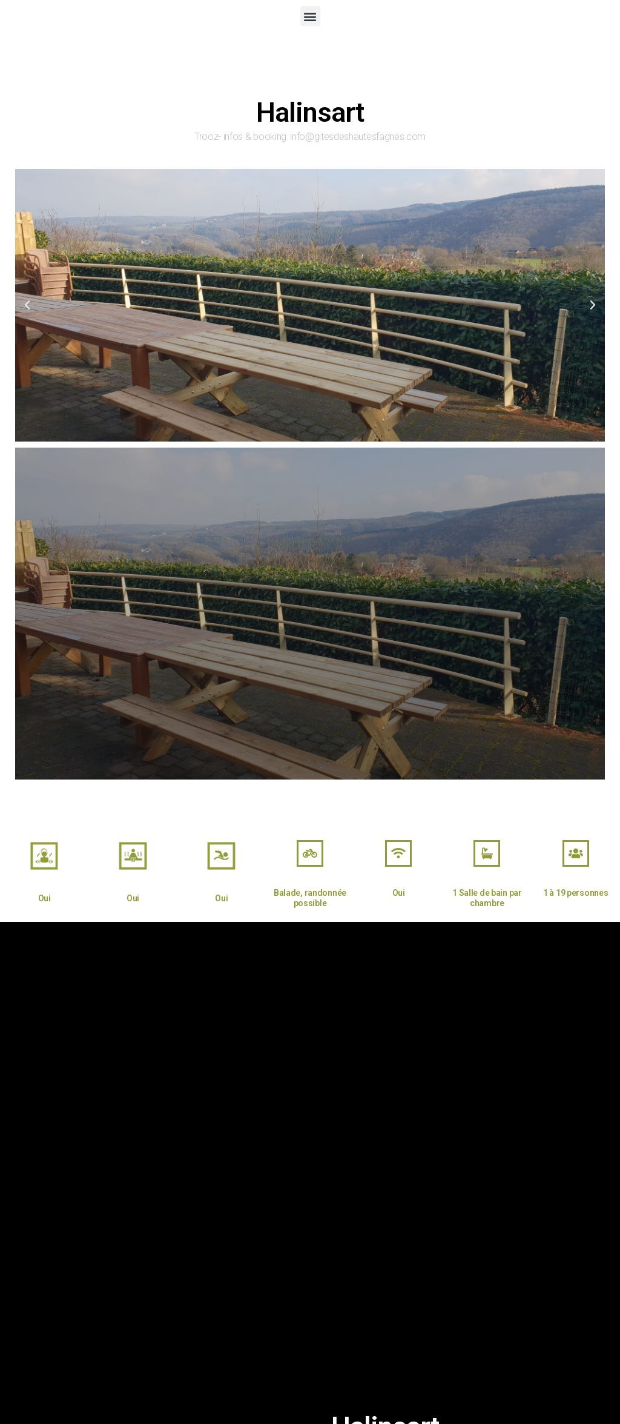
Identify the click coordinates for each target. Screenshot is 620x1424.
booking (269, 136)
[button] (310, 16)
